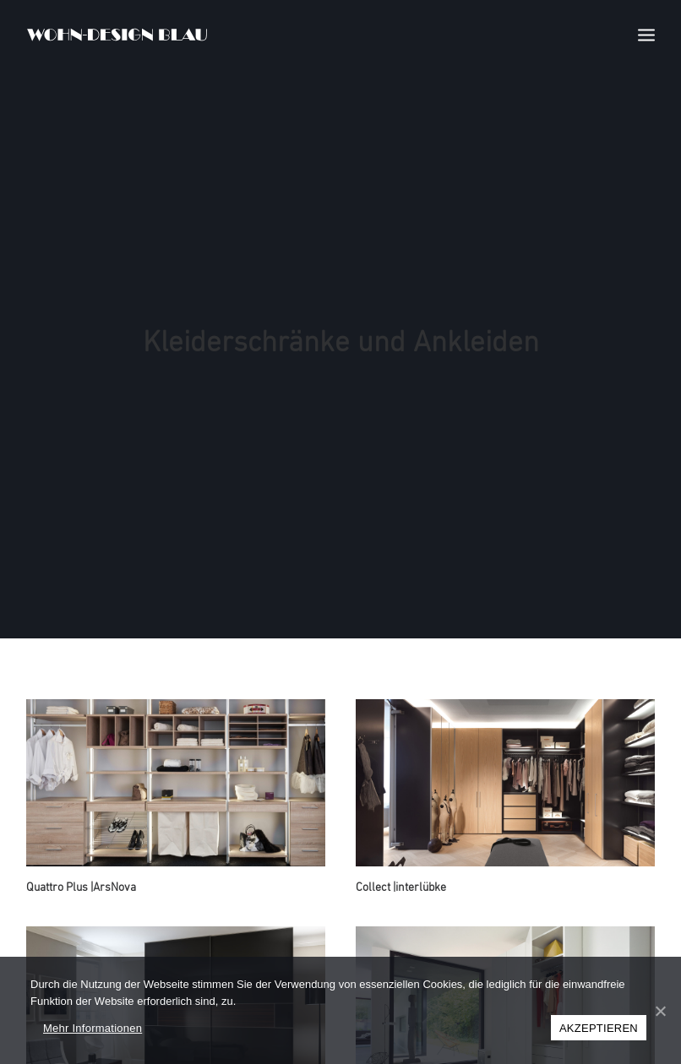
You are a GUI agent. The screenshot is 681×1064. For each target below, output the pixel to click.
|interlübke (401, 873)
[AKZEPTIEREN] (659, 1010)
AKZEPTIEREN (598, 1028)
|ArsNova (81, 873)
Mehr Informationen (92, 1028)
